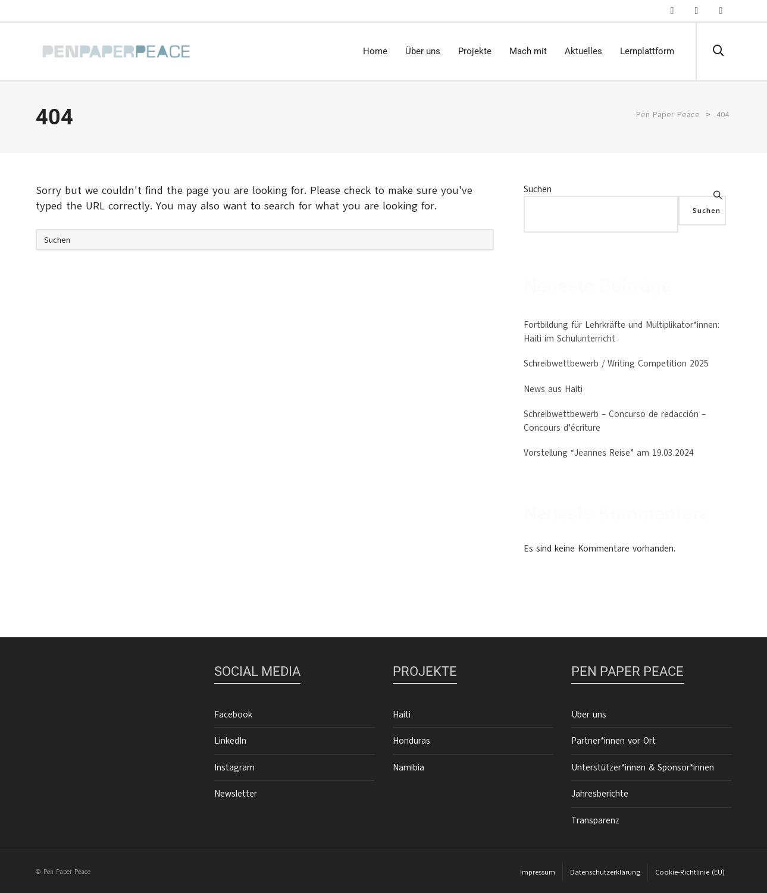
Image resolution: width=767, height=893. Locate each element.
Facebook (233, 714)
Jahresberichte (599, 794)
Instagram (234, 767)
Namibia (408, 767)
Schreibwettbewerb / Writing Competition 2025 (616, 363)
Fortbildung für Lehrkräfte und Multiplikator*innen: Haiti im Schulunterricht (621, 331)
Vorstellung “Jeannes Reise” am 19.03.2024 (609, 453)
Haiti (402, 714)
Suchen (538, 189)
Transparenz (595, 820)
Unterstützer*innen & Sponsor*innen (642, 767)
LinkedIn (230, 741)
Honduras (411, 741)
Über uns (588, 714)
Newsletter (235, 794)
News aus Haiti (553, 389)
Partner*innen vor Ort (613, 741)
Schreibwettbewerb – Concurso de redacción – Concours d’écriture (615, 421)
